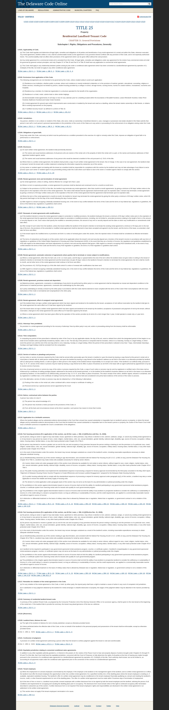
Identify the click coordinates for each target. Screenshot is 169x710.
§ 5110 (71, 21)
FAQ (97, 10)
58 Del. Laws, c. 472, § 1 (44, 632)
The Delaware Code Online (42, 3)
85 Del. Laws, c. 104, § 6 (136, 504)
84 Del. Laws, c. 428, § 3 (118, 504)
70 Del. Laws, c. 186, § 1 (45, 71)
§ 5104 (41, 21)
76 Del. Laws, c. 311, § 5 (26, 663)
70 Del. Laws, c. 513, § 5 (63, 632)
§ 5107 (56, 21)
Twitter (108, 706)
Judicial (76, 706)
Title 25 (21, 17)
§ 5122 (138, 21)
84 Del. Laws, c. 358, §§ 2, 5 (41, 575)
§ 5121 (132, 21)
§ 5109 (66, 21)
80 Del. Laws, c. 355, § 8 (82, 504)
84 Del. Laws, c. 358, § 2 (100, 504)
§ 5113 (87, 21)
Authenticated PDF (145, 17)
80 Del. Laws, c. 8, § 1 (44, 112)
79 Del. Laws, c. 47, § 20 (45, 173)
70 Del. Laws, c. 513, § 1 (26, 71)
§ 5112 (82, 21)
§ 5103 (36, 21)
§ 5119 (122, 21)
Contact (98, 706)
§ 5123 (143, 21)
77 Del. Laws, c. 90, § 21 (45, 504)
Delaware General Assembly (59, 706)
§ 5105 (46, 21)
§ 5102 (31, 21)
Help (117, 706)
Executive (87, 706)
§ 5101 (26, 21)
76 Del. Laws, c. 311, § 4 (64, 71)
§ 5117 (112, 21)
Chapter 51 (29, 17)
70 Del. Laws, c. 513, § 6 (63, 644)
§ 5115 (97, 21)
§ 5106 (51, 21)
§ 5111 (77, 21)
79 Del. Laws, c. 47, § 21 (64, 504)
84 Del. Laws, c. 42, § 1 (63, 126)
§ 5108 (61, 21)
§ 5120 (127, 21)
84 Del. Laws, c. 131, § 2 (62, 112)
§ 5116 (102, 21)
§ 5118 (117, 21)
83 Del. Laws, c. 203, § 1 (45, 207)
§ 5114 (92, 21)
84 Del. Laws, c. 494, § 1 (26, 695)
